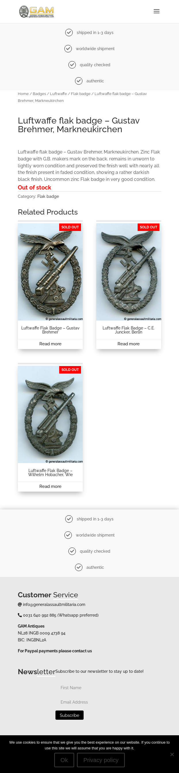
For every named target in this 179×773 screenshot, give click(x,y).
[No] (172, 754)
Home (23, 94)
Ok (64, 760)
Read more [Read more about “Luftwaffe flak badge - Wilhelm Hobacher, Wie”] (50, 486)
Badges (39, 94)
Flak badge (81, 94)
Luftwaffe (58, 94)
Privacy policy (100, 760)
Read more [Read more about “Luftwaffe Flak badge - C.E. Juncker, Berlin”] (129, 343)
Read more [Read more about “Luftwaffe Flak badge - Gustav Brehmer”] (50, 343)
